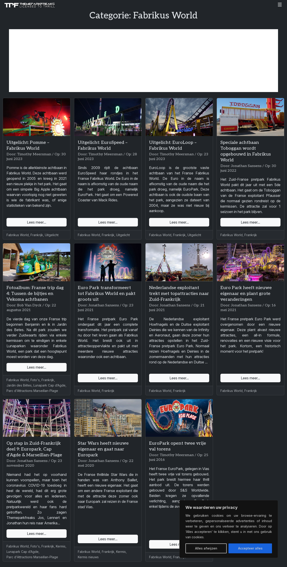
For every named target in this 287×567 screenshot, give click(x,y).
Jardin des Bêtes (19, 385)
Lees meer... (36, 222)
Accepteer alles (250, 548)
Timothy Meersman (34, 154)
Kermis (60, 546)
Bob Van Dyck (29, 305)
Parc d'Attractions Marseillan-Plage (32, 391)
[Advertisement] (143, 60)
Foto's (35, 380)
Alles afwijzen (206, 548)
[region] (228, 529)
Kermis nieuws (88, 557)
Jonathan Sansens (246, 166)
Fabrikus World (18, 235)
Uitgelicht (52, 235)
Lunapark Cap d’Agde (49, 385)
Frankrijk (36, 235)
